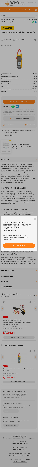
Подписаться (19, 246)
